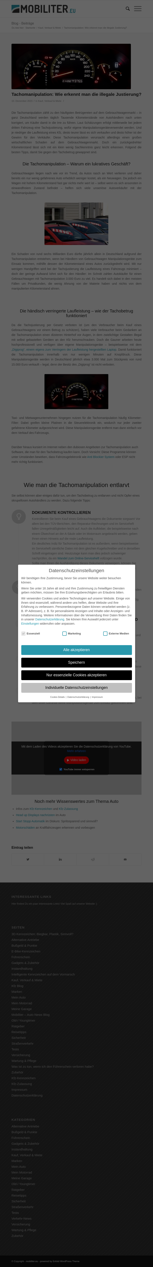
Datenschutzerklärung (49, 616)
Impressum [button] (97, 693)
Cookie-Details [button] (57, 693)
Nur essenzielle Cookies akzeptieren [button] (76, 672)
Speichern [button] (76, 659)
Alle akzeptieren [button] (76, 646)
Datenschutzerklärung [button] (78, 693)
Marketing (71, 630)
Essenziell (30, 630)
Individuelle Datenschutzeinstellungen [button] (76, 684)
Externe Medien (116, 630)
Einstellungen (30, 620)
